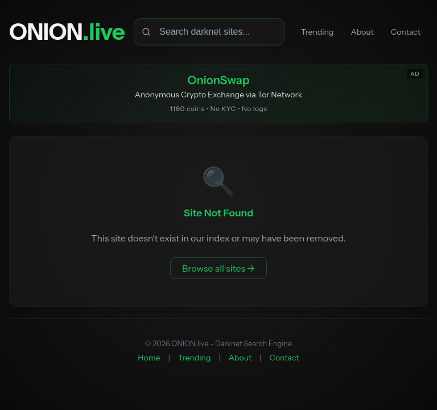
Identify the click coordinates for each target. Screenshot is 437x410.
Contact (405, 32)
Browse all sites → (218, 268)
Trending (317, 32)
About (362, 32)
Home (149, 357)
